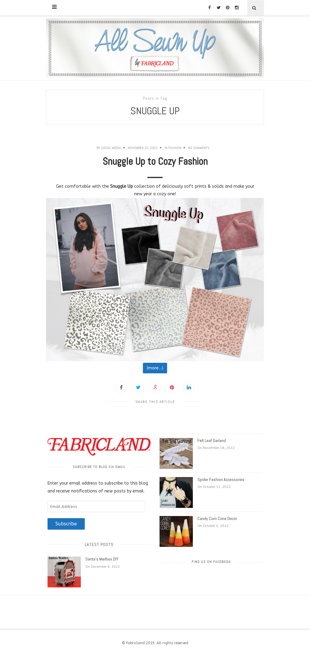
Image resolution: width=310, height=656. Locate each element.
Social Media (111, 147)
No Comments (198, 147)
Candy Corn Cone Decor (217, 518)
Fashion (174, 147)
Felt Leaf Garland (211, 440)
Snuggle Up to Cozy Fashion (155, 161)
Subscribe (66, 524)
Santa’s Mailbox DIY (101, 559)
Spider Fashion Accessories (220, 479)
